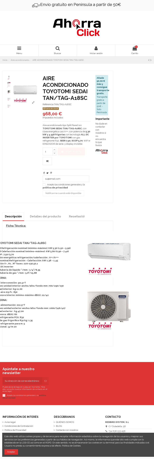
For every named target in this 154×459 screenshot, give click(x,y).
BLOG (59, 426)
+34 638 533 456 (117, 431)
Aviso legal (10, 422)
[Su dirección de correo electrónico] (22, 381)
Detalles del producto (45, 216)
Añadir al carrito (71, 151)
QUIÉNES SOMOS (65, 422)
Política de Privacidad (15, 430)
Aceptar (11, 452)
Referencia (48, 104)
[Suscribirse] (45, 381)
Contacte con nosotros (67, 430)
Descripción (13, 216)
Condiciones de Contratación (19, 426)
